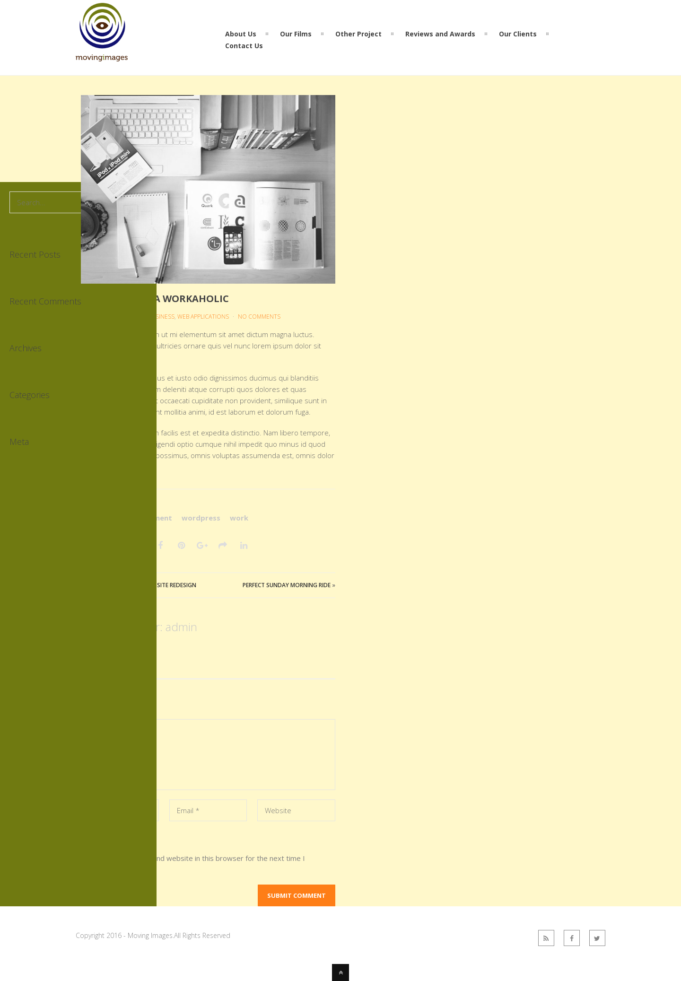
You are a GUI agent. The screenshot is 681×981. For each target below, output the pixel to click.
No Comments (259, 317)
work (239, 517)
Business (161, 317)
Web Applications (203, 317)
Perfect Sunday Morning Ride (287, 585)
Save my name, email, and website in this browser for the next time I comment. (193, 863)
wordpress (201, 517)
